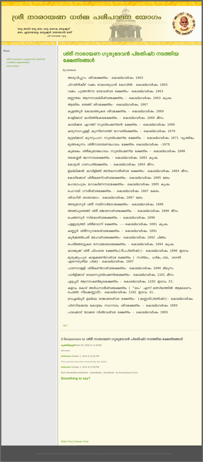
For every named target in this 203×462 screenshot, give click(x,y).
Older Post (67, 441)
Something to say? (75, 378)
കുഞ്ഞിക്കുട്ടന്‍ (68, 345)
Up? (65, 325)
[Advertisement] (106, 411)
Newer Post (81, 441)
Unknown (66, 356)
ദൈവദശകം (12, 66)
